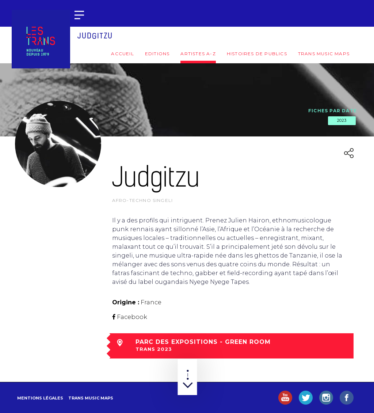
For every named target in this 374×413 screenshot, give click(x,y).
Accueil (122, 53)
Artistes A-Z (197, 53)
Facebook (132, 316)
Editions (157, 53)
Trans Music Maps (324, 53)
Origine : (125, 302)
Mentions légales (40, 398)
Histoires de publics (257, 53)
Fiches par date (332, 110)
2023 (342, 120)
